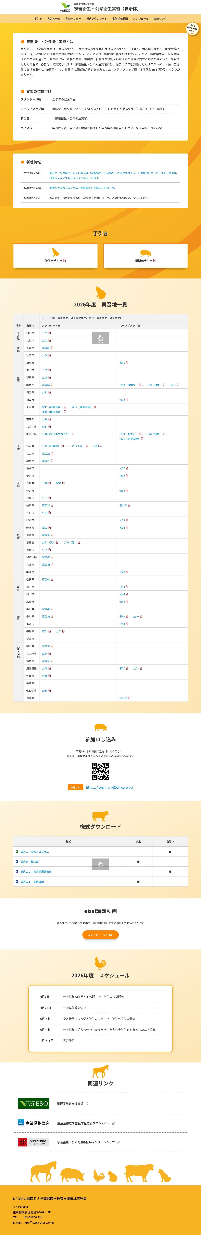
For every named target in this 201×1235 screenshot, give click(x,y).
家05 (122, 366)
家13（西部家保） (52, 410)
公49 (136, 620)
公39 (45, 553)
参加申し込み (73, 18)
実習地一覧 (53, 18)
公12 (122, 403)
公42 (122, 575)
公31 (45, 501)
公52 (59, 635)
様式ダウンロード (96, 18)
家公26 (46, 464)
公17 (45, 430)
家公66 (46, 583)
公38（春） (70, 546)
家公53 (46, 649)
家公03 (46, 351)
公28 (45, 486)
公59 (45, 679)
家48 (122, 620)
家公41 (46, 568)
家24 (96, 449)
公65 (45, 373)
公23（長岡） (77, 449)
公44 (122, 598)
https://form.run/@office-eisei (109, 790)
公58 (136, 672)
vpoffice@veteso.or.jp (39, 1222)
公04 (45, 359)
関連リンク (160, 18)
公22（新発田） (51, 449)
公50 (122, 627)
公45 (122, 605)
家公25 (46, 457)
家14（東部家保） (82, 410)
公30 (122, 494)
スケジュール (141, 18)
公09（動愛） (154, 388)
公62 (122, 479)
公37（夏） (48, 546)
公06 (45, 381)
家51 (45, 635)
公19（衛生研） (128, 437)
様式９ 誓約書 (29, 865)
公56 (45, 672)
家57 (122, 672)
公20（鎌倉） (154, 437)
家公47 (46, 620)
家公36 (46, 538)
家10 (173, 388)
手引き (38, 18)
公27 (122, 472)
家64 (122, 531)
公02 (45, 344)
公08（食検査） (128, 388)
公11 (45, 396)
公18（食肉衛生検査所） (56, 437)
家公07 (46, 388)
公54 (45, 657)
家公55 (46, 664)
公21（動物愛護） (129, 442)
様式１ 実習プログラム (34, 855)
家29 (59, 486)
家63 (45, 531)
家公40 (46, 561)
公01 (45, 336)
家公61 (123, 701)
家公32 (46, 509)
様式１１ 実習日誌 (32, 885)
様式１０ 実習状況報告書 (36, 875)
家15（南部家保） (52, 415)
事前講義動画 (120, 18)
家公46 (46, 612)
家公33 (123, 509)
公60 (45, 694)
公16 (45, 422)
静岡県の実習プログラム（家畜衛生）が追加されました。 (83, 187)
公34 (45, 516)
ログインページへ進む (101, 938)
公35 (122, 524)
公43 (122, 590)
